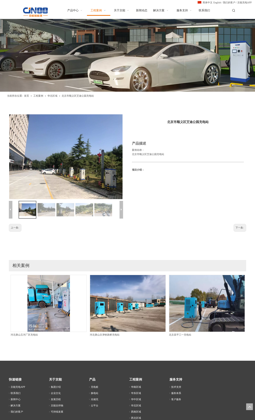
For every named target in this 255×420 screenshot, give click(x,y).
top (249, 406)
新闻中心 (16, 399)
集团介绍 (56, 387)
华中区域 (136, 399)
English (217, 2)
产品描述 (139, 143)
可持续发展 (57, 411)
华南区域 (136, 387)
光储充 (94, 399)
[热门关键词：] (234, 11)
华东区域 (136, 393)
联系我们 (16, 393)
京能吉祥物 (57, 405)
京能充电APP (244, 2)
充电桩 (94, 387)
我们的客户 (229, 2)
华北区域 (136, 405)
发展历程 (56, 399)
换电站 (94, 393)
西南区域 (136, 411)
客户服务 (176, 399)
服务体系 (176, 393)
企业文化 (56, 393)
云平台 (94, 405)
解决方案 (16, 405)
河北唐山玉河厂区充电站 (24, 334)
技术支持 (176, 387)
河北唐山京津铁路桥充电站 (105, 334)
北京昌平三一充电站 (180, 334)
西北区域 (136, 418)
